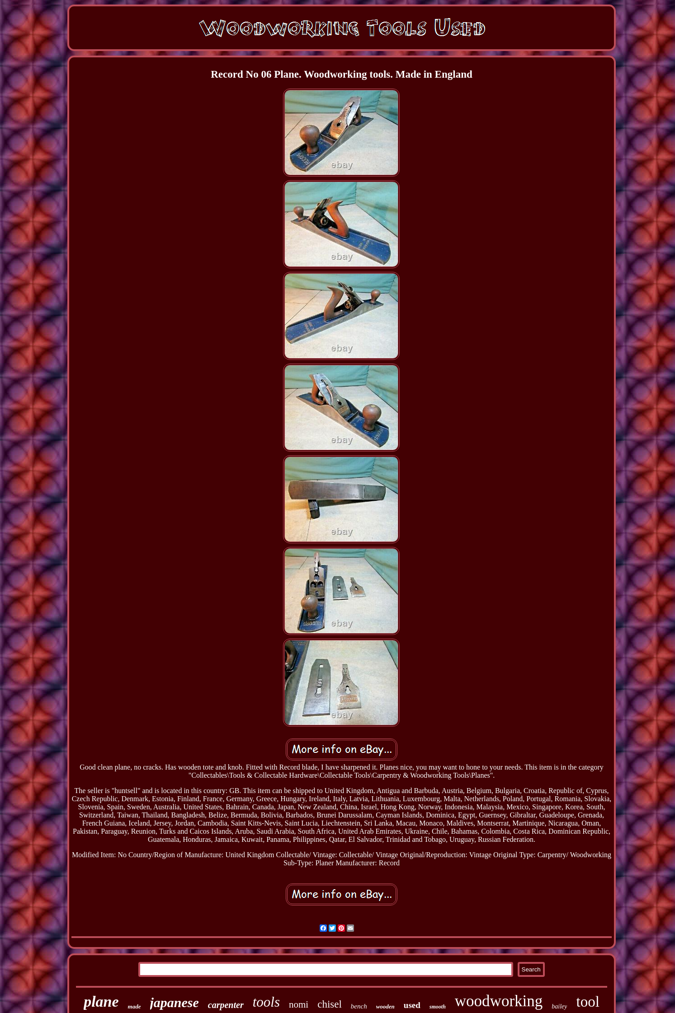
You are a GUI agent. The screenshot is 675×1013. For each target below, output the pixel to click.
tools (266, 1002)
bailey (559, 1006)
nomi (298, 1004)
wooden (385, 1006)
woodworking (499, 1001)
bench (359, 1006)
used (412, 1005)
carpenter (226, 1005)
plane (101, 1001)
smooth (438, 1007)
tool (587, 1002)
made (134, 1006)
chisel (329, 1004)
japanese (174, 1002)
